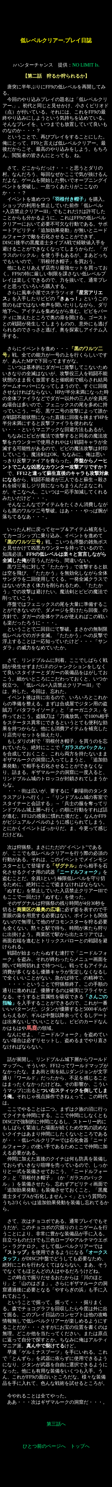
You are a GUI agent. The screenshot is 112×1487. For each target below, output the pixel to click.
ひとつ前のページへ (44, 1446)
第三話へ (56, 1423)
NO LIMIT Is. (85, 64)
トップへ (80, 1446)
